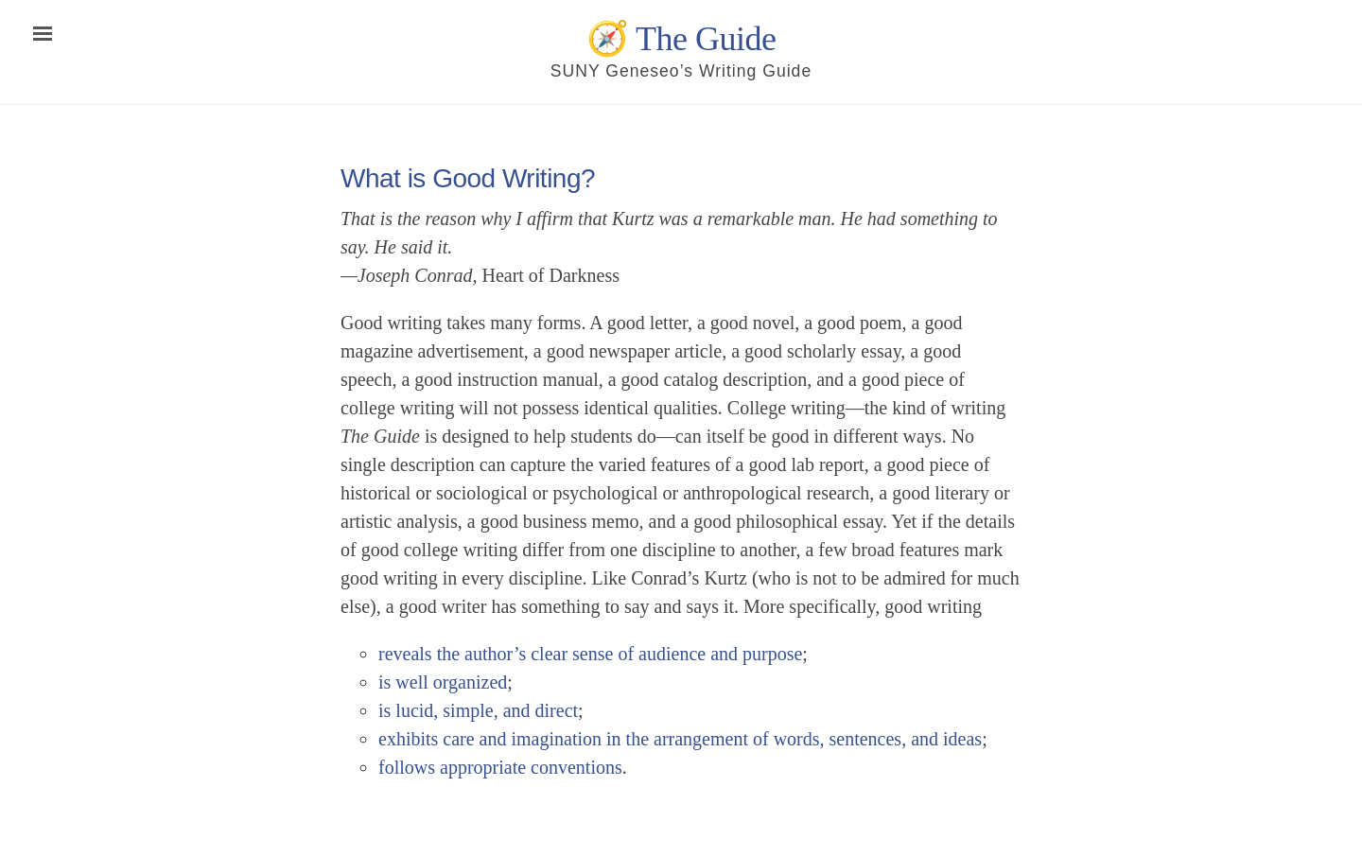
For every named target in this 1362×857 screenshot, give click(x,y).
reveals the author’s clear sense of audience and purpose (590, 653)
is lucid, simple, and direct (478, 710)
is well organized (442, 682)
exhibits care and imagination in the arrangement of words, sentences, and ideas (680, 738)
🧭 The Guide (681, 39)
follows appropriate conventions (500, 767)
